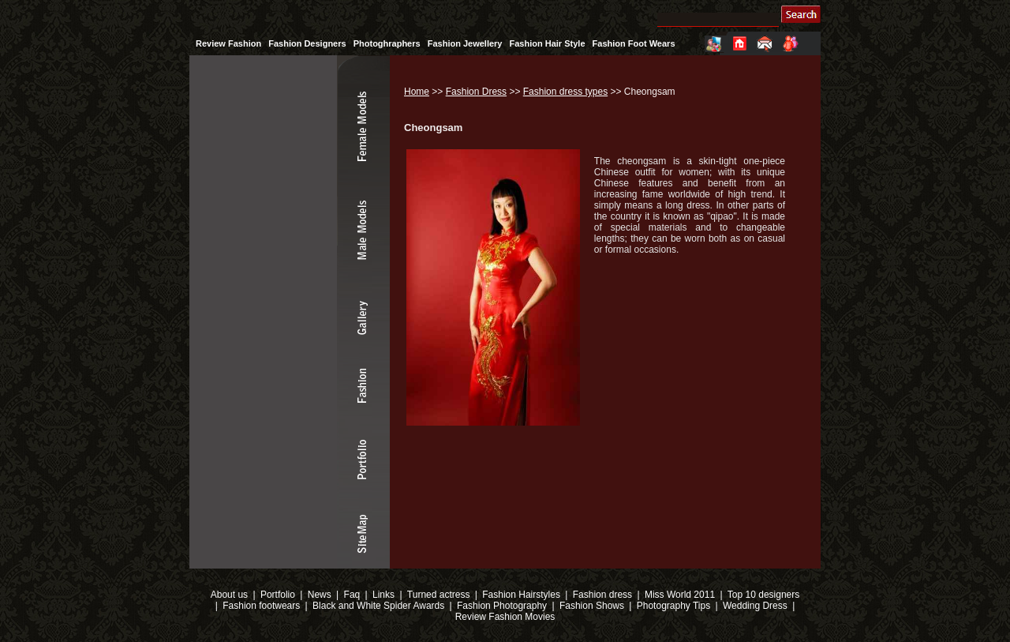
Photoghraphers (387, 43)
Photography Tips (673, 605)
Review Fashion (228, 43)
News (319, 594)
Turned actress (438, 594)
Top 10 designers (763, 594)
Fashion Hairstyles (521, 594)
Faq (352, 594)
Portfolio (277, 594)
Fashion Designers (307, 43)
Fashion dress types (565, 91)
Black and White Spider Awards (377, 605)
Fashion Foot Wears (634, 43)
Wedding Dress (755, 605)
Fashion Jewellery (465, 43)
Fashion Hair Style (547, 43)
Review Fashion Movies (505, 616)
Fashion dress (602, 594)
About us (229, 594)
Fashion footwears (260, 605)
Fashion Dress (476, 91)
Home (416, 91)
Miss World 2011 (680, 594)
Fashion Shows (591, 605)
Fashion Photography (500, 605)
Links (383, 594)
